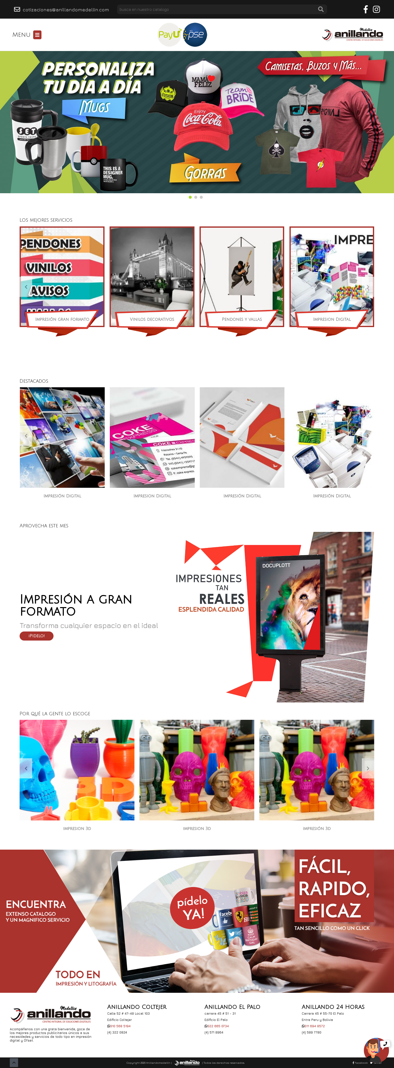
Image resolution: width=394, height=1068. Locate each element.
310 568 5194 (120, 1026)
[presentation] (26, 287)
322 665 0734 (218, 1026)
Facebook (360, 1062)
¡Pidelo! (36, 636)
